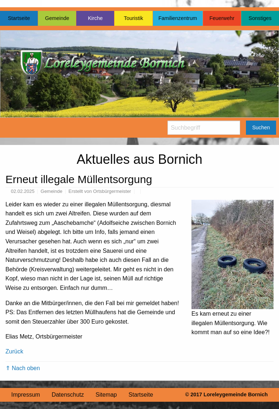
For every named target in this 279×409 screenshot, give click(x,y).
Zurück (14, 351)
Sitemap (106, 395)
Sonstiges (259, 18)
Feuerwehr (221, 18)
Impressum (25, 395)
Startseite (19, 18)
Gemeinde (57, 18)
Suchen (261, 127)
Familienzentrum (177, 18)
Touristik (133, 18)
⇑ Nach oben (22, 368)
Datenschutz (68, 395)
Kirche (95, 18)
